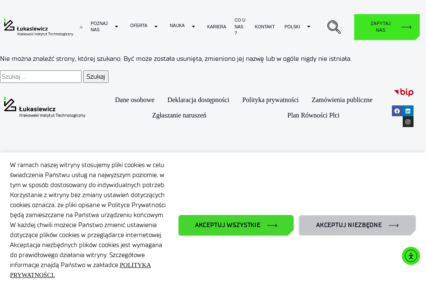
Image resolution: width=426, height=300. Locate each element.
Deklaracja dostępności (198, 100)
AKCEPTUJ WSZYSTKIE (227, 225)
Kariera (216, 27)
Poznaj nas (99, 26)
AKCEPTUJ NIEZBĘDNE (349, 225)
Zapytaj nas (381, 26)
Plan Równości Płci (313, 115)
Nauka (177, 25)
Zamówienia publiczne (342, 100)
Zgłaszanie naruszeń (179, 115)
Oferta (138, 25)
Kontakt (265, 27)
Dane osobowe (135, 100)
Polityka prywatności (271, 100)
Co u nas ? (240, 26)
